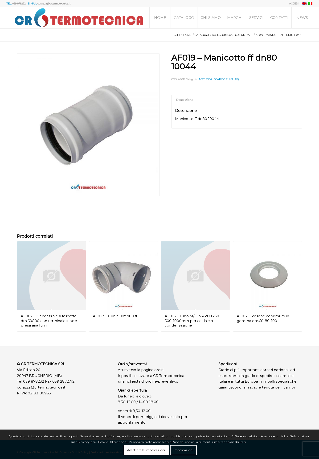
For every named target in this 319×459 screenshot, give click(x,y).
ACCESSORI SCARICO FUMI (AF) (219, 79)
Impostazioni (183, 450)
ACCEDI (294, 3)
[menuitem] (293, 3)
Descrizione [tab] (184, 100)
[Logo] (78, 17)
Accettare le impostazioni (146, 450)
